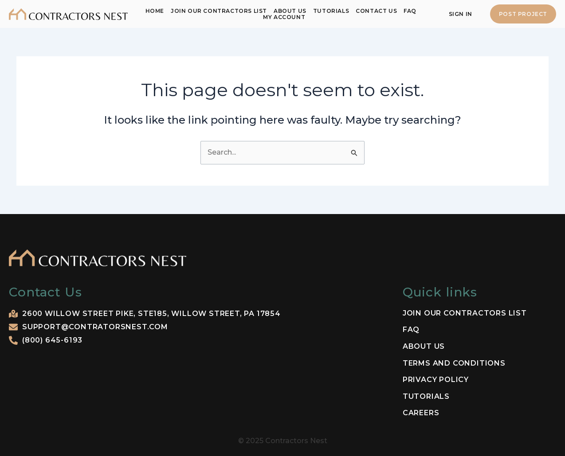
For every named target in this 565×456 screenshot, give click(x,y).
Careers (421, 413)
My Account (284, 17)
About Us (290, 11)
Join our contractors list (219, 11)
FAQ (410, 11)
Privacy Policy (436, 380)
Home (154, 11)
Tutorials (331, 11)
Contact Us (376, 11)
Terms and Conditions (454, 363)
